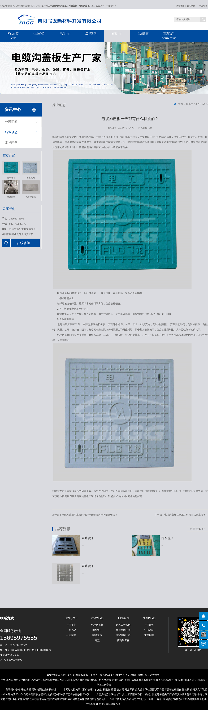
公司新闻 (191, 6)
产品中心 (68, 35)
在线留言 (146, 35)
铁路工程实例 (123, 625)
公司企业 (71, 625)
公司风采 (71, 630)
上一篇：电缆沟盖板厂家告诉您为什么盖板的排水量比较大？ (85, 514)
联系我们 (169, 36)
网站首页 (13, 36)
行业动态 (203, 6)
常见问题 (11, 142)
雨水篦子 (97, 630)
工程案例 (94, 35)
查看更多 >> (197, 529)
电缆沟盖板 (97, 625)
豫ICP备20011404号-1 (112, 675)
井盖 (97, 640)
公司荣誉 (71, 635)
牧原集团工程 (123, 630)
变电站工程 (123, 640)
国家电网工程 (123, 635)
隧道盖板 (97, 635)
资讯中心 (120, 35)
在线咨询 (16, 243)
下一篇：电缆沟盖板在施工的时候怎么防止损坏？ (181, 514)
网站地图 (180, 6)
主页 (180, 104)
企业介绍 (42, 35)
